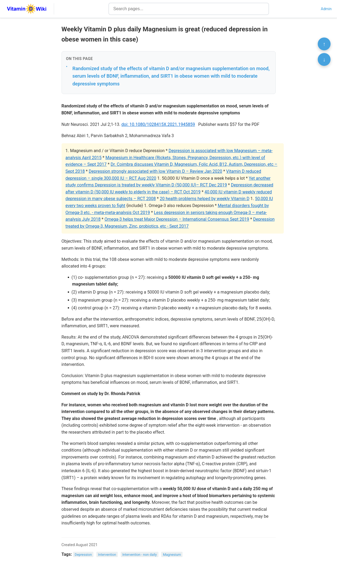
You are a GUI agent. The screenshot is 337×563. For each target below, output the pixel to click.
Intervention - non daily (139, 555)
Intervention (107, 555)
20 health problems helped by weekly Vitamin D (204, 198)
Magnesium (172, 555)
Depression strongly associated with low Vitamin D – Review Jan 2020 (155, 171)
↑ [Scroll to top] (324, 44)
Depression (83, 555)
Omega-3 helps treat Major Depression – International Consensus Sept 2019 (176, 219)
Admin (326, 9)
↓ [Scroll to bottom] (324, 59)
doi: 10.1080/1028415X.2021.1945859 (158, 124)
